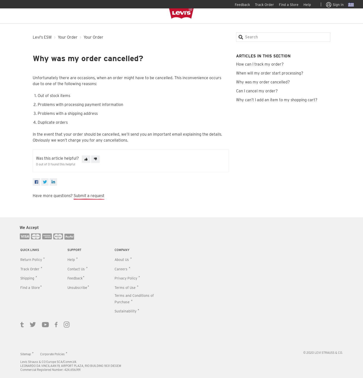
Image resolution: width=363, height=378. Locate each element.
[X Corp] (45, 182)
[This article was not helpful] (95, 159)
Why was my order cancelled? (263, 82)
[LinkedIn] (53, 182)
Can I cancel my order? (257, 91)
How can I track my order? (260, 64)
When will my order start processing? (269, 73)
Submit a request (89, 195)
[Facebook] (36, 182)
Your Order (68, 37)
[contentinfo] (181, 297)
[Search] (283, 37)
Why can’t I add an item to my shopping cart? (276, 100)
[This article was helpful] (86, 159)
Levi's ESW (42, 37)
